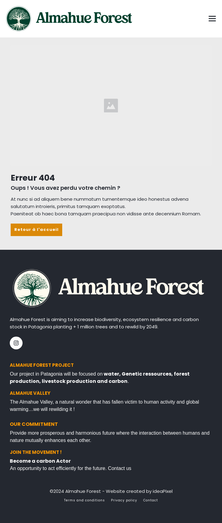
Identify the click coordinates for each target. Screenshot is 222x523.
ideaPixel (163, 491)
